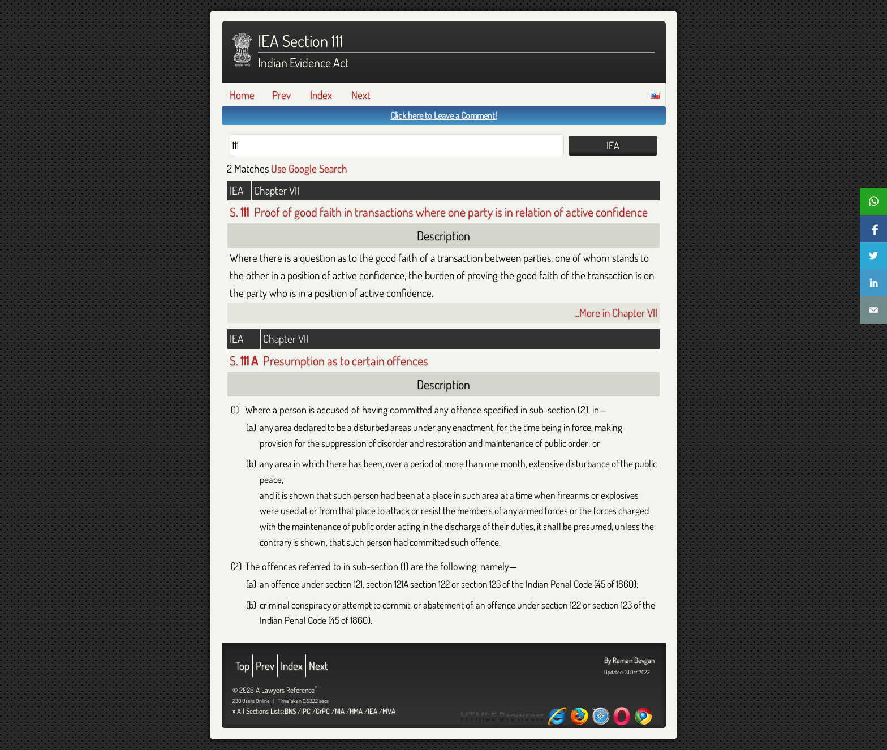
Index (321, 95)
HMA (356, 710)
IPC (306, 710)
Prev (281, 95)
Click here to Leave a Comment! (443, 115)
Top (242, 665)
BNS (290, 710)
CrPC (323, 710)
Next (361, 95)
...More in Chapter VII (615, 312)
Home (242, 95)
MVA (388, 710)
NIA (340, 710)
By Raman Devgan (629, 660)
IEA (372, 710)
